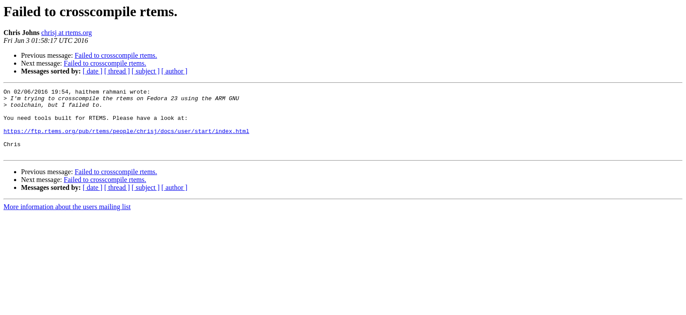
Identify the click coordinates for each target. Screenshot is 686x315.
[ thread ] (117, 71)
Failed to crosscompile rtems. (116, 55)
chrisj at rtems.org (66, 32)
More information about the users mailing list (67, 220)
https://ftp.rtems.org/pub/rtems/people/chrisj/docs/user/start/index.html (126, 140)
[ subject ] (146, 71)
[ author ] (174, 71)
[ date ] (92, 71)
